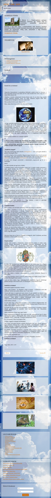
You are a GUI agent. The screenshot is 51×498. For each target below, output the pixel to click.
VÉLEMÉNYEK (25, 51)
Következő (42, 438)
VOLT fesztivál (23, 243)
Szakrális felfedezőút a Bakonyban (13, 63)
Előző (7, 438)
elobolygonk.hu (27, 237)
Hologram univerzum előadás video (13, 60)
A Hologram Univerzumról (11, 62)
